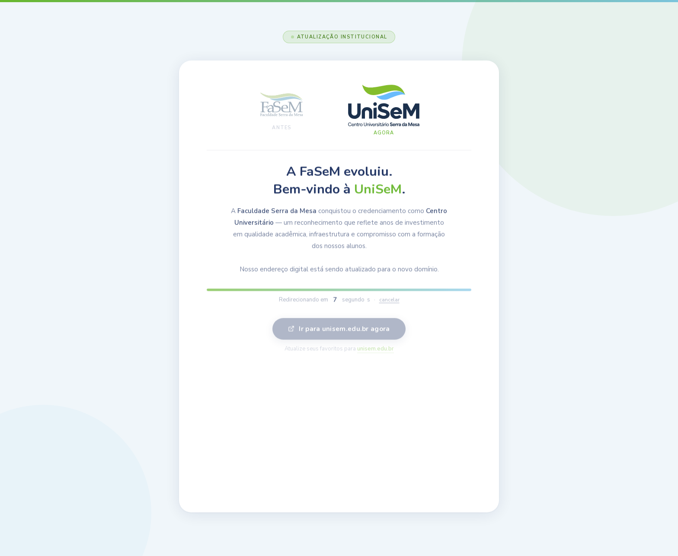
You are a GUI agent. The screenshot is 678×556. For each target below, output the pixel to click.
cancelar (389, 302)
